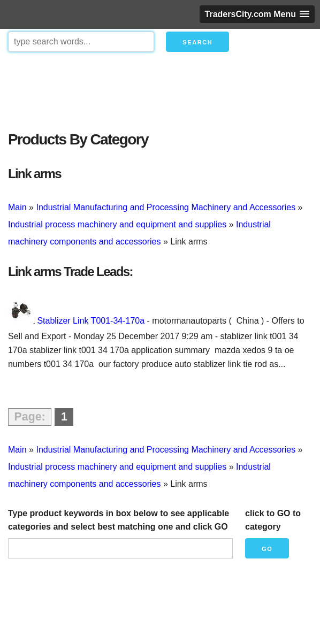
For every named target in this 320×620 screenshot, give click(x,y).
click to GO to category (273, 520)
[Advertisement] (160, 89)
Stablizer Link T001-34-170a (90, 320)
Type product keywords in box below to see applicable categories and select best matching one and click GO (118, 520)
